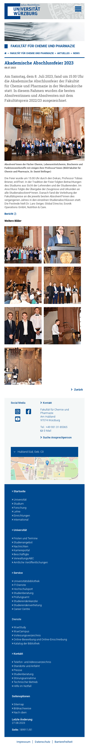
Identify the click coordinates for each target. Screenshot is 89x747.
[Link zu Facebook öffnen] (27, 411)
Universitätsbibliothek (26, 581)
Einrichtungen (21, 516)
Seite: (15, 729)
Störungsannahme (24, 678)
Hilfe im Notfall (21, 686)
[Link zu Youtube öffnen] (16, 419)
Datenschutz (42, 741)
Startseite (18, 492)
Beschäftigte (20, 555)
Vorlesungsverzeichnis (26, 636)
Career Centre (21, 609)
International (20, 520)
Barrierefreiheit (63, 741)
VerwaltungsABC (23, 559)
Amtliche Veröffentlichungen (30, 563)
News (76, 53)
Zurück (78, 389)
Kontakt (47, 402)
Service (17, 573)
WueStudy (19, 628)
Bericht (8, 213)
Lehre (16, 512)
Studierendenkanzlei (25, 601)
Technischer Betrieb (25, 682)
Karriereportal (21, 550)
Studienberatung (22, 593)
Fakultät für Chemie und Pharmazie (43, 46)
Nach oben (19, 713)
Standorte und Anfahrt (26, 666)
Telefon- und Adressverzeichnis (31, 662)
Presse (17, 670)
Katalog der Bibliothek (26, 644)
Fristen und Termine (25, 539)
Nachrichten (20, 547)
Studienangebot (22, 543)
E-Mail (47, 430)
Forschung (19, 508)
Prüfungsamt (20, 597)
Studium (18, 504)
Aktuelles (63, 53)
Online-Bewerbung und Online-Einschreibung (39, 640)
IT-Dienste (19, 585)
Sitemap (18, 705)
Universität (19, 500)
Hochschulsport (22, 589)
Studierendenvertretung (27, 605)
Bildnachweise (21, 709)
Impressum (23, 741)
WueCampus (20, 632)
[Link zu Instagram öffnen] (16, 411)
